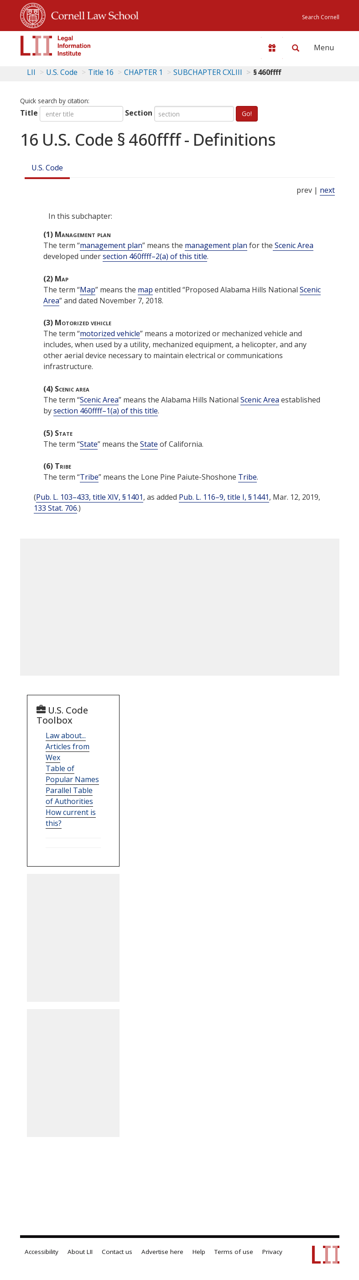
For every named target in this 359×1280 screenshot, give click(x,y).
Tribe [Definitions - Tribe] (89, 477)
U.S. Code (47, 168)
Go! (247, 113)
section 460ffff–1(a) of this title (105, 411)
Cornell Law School (92, 14)
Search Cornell (320, 17)
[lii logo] (56, 45)
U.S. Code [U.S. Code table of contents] (62, 72)
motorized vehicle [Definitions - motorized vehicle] (110, 333)
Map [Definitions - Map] (87, 290)
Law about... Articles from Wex (67, 746)
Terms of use (233, 1252)
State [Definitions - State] (89, 444)
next (327, 190)
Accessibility (41, 1252)
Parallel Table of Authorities (69, 795)
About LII (80, 1252)
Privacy (272, 1252)
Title (29, 113)
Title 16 (101, 72)
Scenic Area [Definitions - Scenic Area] (293, 245)
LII (31, 72)
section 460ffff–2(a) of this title (155, 256)
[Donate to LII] (272, 48)
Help (199, 1252)
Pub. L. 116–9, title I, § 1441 (224, 497)
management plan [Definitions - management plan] (111, 245)
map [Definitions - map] (145, 290)
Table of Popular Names (72, 773)
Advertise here (162, 1252)
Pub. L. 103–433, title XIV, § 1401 (89, 497)
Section (138, 113)
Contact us (117, 1252)
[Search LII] (296, 48)
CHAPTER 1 (143, 72)
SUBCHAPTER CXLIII (207, 72)
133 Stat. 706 (55, 508)
